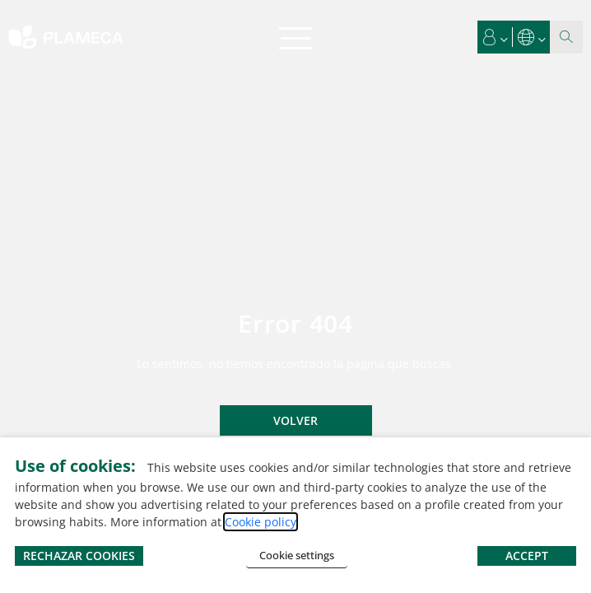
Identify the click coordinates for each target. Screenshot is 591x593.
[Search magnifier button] (566, 37)
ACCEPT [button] (526, 555)
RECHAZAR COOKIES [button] (79, 555)
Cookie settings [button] (296, 555)
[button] (495, 37)
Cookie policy (260, 522)
